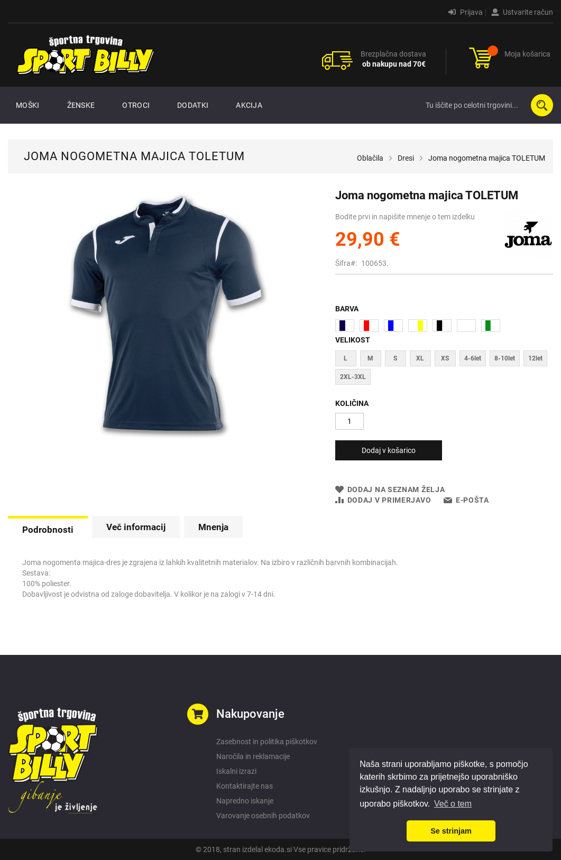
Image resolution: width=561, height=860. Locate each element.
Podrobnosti (47, 529)
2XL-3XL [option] (353, 377)
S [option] (395, 358)
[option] (344, 325)
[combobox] (487, 105)
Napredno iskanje (244, 801)
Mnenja (213, 527)
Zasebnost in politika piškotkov (266, 741)
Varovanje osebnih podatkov (263, 815)
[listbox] (444, 327)
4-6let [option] (472, 358)
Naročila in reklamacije (253, 756)
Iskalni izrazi (236, 771)
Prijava (465, 12)
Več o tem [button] (453, 803)
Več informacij (135, 527)
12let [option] (535, 358)
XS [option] (445, 358)
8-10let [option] (504, 358)
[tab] (48, 528)
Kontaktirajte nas (244, 786)
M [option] (370, 358)
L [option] (345, 358)
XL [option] (420, 358)
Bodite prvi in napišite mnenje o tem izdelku (405, 216)
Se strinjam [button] (451, 831)
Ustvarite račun (522, 12)
